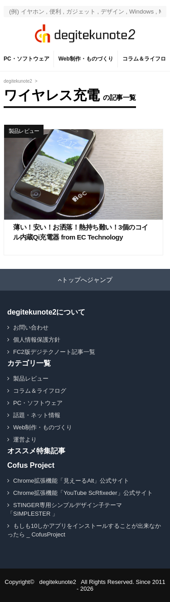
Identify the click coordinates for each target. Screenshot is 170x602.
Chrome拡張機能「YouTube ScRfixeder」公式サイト (83, 492)
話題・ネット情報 (36, 415)
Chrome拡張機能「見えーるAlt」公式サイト (71, 480)
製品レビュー (24, 131)
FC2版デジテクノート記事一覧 (54, 351)
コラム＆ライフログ (39, 390)
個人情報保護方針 (36, 339)
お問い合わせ (31, 327)
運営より (25, 439)
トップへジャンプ (87, 280)
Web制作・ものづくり (85, 59)
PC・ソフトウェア (26, 59)
